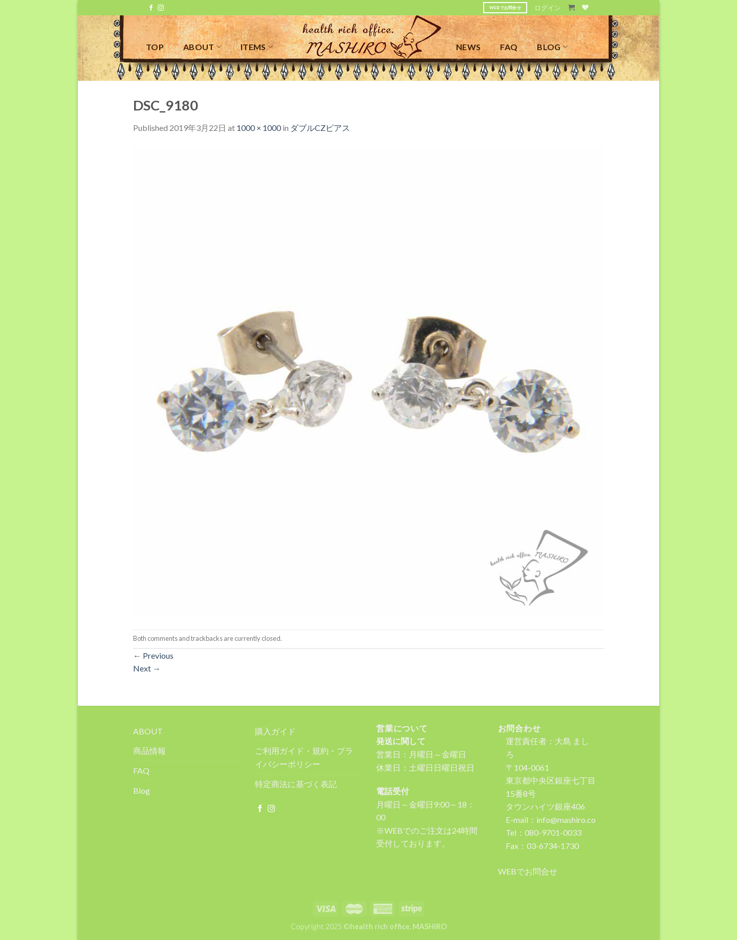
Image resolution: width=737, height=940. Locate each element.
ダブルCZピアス (320, 127)
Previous (153, 655)
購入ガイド (275, 731)
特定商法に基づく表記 (296, 784)
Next (147, 668)
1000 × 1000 (258, 127)
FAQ (508, 47)
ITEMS (257, 47)
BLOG (552, 47)
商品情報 (149, 750)
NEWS (468, 47)
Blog (141, 790)
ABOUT (202, 47)
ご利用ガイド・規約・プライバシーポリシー (304, 757)
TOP (155, 47)
